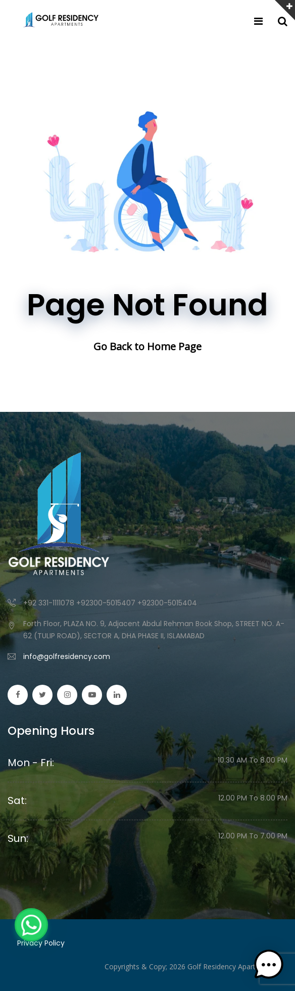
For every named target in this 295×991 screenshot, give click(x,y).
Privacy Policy (41, 943)
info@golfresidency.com (66, 656)
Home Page (174, 346)
